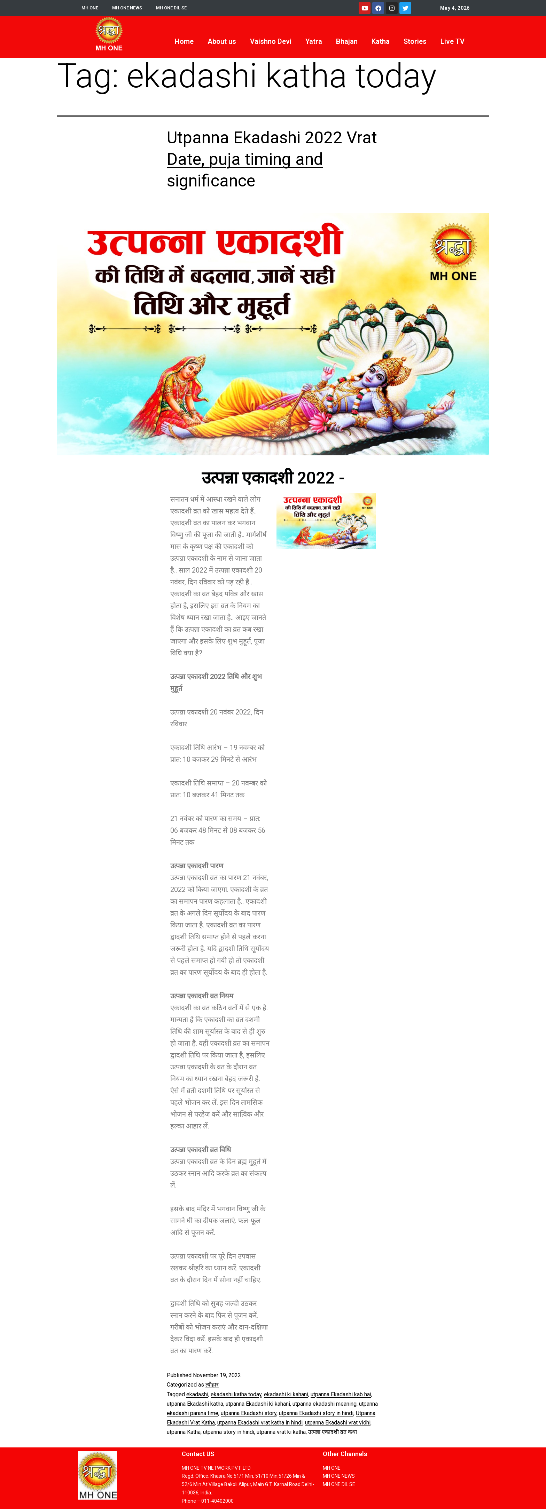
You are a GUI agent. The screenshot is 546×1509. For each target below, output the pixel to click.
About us (222, 41)
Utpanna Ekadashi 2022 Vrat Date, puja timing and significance (272, 159)
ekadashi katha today (236, 1394)
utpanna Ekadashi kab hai (341, 1394)
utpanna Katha (184, 1432)
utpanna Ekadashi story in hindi (316, 1413)
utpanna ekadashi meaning (324, 1403)
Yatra (313, 41)
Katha (381, 41)
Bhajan (347, 41)
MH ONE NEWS (130, 8)
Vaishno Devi (270, 41)
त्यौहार (212, 1384)
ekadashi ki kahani (286, 1394)
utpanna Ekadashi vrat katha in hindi (260, 1422)
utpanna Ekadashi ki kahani (258, 1403)
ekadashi (197, 1394)
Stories (415, 41)
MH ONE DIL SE (178, 8)
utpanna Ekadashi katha (195, 1403)
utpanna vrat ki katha (281, 1432)
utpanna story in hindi (228, 1432)
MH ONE (90, 8)
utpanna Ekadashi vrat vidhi (337, 1422)
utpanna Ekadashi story (248, 1413)
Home (184, 41)
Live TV (452, 41)
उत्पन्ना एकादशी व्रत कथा (332, 1432)
